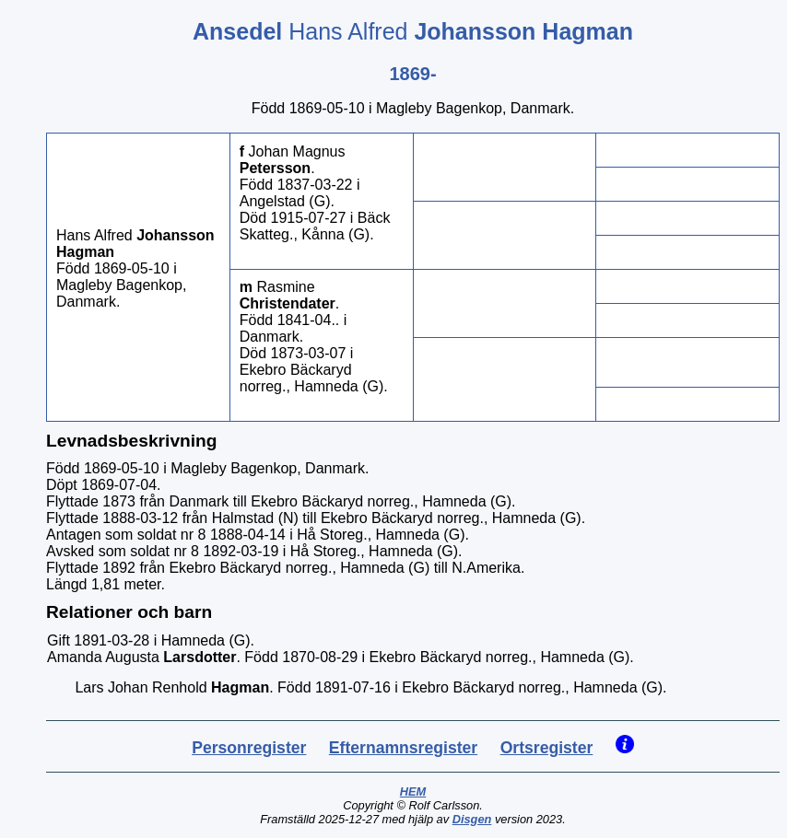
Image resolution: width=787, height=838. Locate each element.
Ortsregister (546, 748)
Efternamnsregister (403, 748)
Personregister (249, 748)
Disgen (472, 819)
